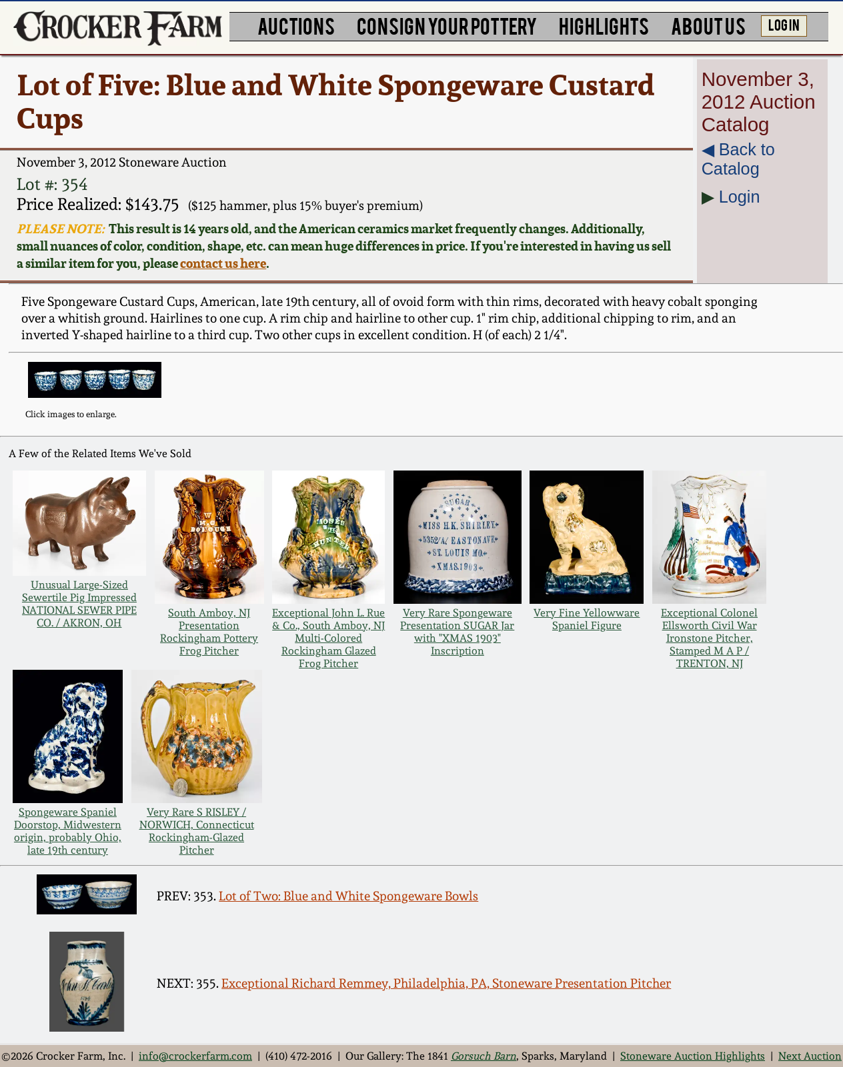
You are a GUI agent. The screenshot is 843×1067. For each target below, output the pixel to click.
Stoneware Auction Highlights (692, 1056)
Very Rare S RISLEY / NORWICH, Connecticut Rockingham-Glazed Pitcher (196, 831)
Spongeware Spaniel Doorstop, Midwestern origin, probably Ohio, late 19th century (67, 831)
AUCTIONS (296, 25)
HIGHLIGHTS (604, 25)
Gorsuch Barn (483, 1056)
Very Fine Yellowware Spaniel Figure (587, 619)
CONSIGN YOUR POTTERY (447, 25)
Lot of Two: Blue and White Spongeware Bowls (348, 895)
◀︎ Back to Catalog (738, 159)
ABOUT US (708, 25)
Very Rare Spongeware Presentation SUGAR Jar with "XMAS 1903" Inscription (457, 631)
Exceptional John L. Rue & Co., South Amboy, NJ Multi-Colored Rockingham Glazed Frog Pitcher (328, 638)
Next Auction (810, 1056)
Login (739, 196)
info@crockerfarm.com (195, 1056)
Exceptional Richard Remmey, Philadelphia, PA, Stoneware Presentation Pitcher (446, 983)
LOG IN (784, 24)
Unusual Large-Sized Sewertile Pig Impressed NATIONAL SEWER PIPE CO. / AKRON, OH (79, 603)
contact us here (223, 263)
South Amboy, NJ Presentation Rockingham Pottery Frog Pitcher (209, 631)
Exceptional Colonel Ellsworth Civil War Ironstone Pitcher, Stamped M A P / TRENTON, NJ (709, 638)
